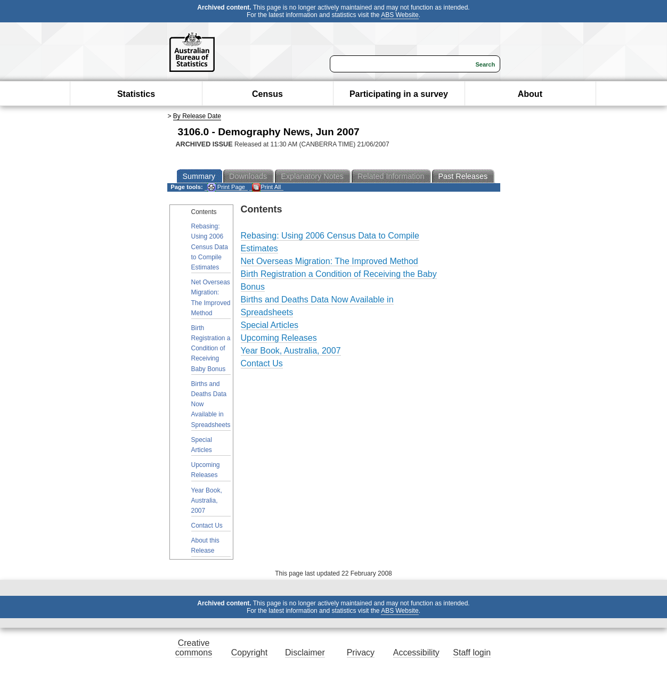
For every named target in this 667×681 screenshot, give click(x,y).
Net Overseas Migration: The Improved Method (211, 297)
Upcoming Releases (205, 470)
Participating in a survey (398, 94)
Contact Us (207, 525)
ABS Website (399, 15)
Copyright (249, 652)
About (530, 94)
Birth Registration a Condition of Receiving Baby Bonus (211, 348)
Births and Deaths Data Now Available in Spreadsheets (211, 404)
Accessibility (416, 652)
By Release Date (197, 116)
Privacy (361, 652)
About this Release (205, 545)
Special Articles (201, 445)
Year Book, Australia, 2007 (206, 500)
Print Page (226, 187)
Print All (266, 187)
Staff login (472, 652)
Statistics (136, 94)
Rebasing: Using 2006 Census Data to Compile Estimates (209, 247)
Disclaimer (305, 652)
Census (267, 94)
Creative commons (193, 647)
